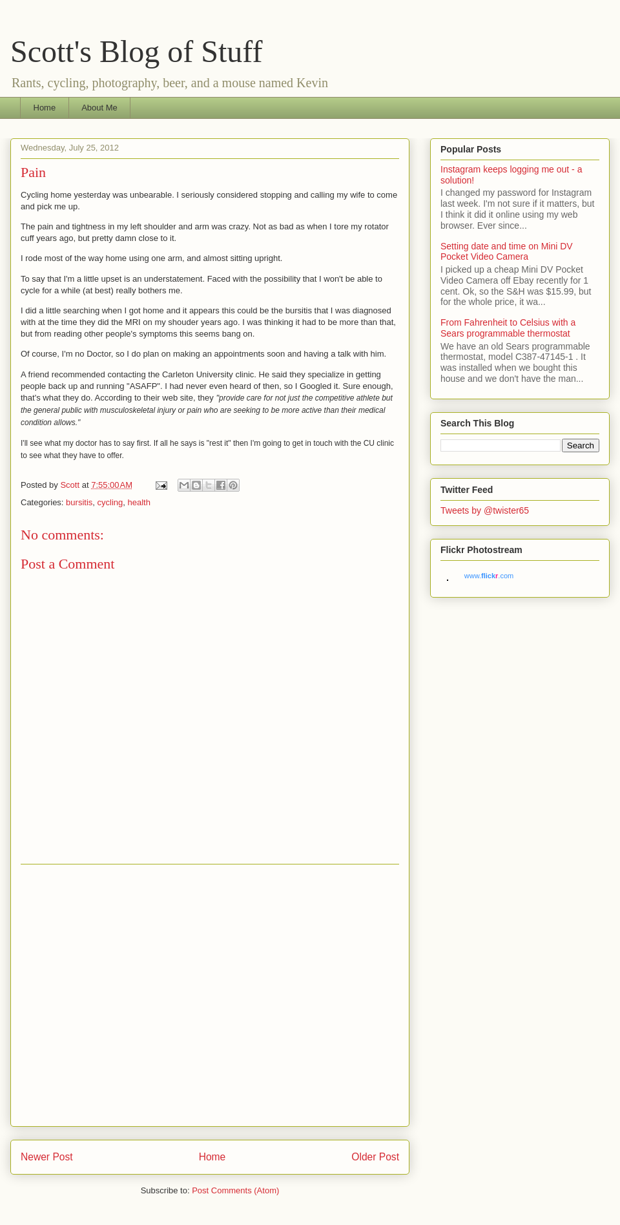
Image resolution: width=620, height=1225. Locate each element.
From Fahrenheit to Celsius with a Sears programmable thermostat (507, 328)
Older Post (375, 1156)
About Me (99, 107)
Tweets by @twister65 (484, 510)
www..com (488, 576)
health (139, 502)
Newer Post (47, 1156)
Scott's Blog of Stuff (136, 51)
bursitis (79, 502)
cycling (110, 502)
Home (45, 107)
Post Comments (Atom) (235, 1190)
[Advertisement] (121, 995)
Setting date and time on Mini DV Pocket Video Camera (506, 251)
